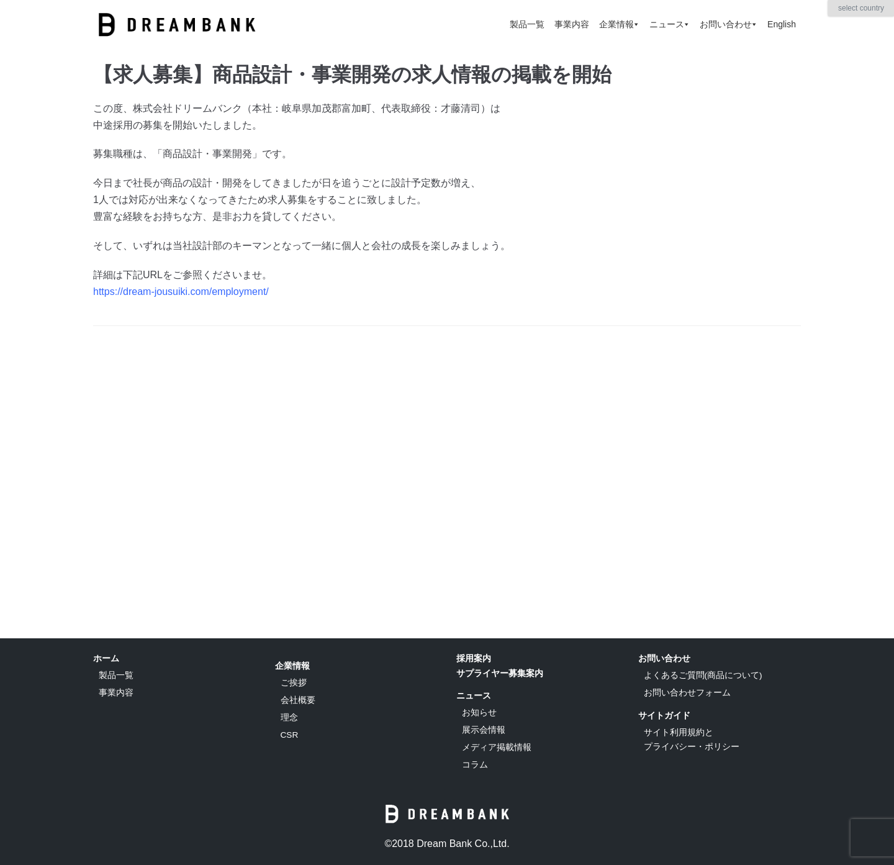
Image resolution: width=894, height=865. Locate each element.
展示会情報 (483, 730)
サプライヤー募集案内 (499, 673)
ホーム (106, 658)
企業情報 (619, 24)
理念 (289, 717)
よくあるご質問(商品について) (703, 675)
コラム (475, 764)
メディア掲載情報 (496, 747)
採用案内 (473, 658)
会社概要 (298, 700)
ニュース (669, 24)
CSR (290, 735)
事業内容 (571, 24)
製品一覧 (527, 24)
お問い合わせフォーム (687, 692)
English (781, 24)
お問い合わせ (728, 24)
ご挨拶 (294, 682)
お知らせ (479, 712)
